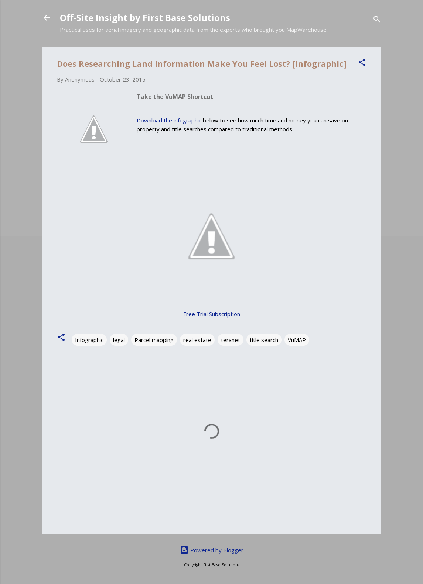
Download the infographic (169, 120)
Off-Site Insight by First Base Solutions (145, 17)
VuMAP (297, 339)
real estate (197, 339)
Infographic (89, 339)
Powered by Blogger (211, 550)
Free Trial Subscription (211, 314)
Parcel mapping (154, 339)
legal (119, 339)
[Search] (376, 20)
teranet (230, 339)
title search (264, 339)
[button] (362, 63)
